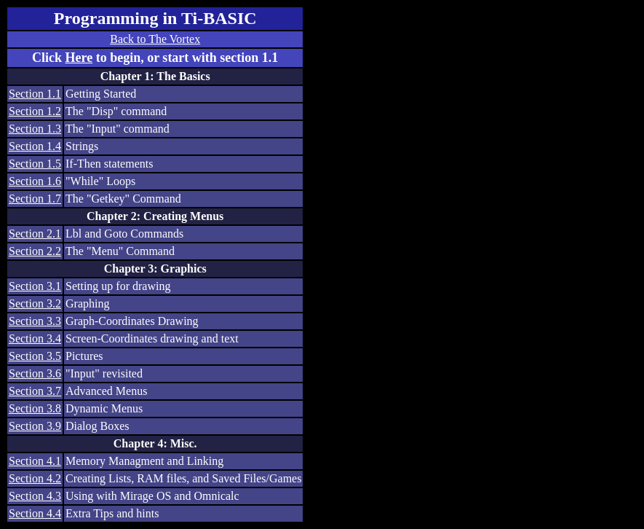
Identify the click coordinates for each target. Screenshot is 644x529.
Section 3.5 (35, 356)
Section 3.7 (35, 391)
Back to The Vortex (155, 39)
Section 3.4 (35, 338)
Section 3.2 (35, 303)
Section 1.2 (35, 111)
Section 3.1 (35, 286)
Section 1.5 (35, 163)
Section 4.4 (35, 513)
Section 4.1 (35, 461)
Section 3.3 (35, 321)
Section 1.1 (35, 93)
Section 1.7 (35, 198)
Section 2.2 (35, 251)
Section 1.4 (35, 146)
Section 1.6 (35, 181)
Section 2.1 (35, 233)
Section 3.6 (35, 373)
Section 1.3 (35, 128)
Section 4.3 (35, 496)
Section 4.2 (35, 478)
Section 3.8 (35, 408)
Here (79, 57)
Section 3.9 (35, 426)
